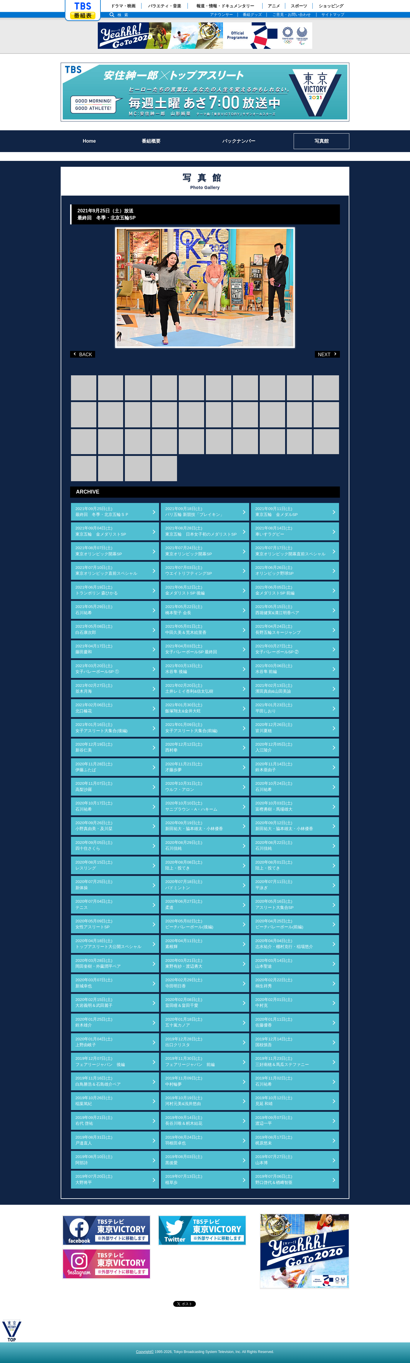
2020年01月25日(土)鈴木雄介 (94, 1022)
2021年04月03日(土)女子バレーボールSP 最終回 (191, 649)
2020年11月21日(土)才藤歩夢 (183, 767)
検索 (124, 15)
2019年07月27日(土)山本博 (273, 1159)
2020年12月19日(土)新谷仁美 (94, 747)
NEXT (318, 354)
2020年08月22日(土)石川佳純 (273, 845)
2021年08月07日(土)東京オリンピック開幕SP (98, 551)
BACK (83, 354)
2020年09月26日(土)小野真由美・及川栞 (94, 826)
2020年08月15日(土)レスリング (94, 865)
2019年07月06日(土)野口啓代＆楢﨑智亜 (273, 1179)
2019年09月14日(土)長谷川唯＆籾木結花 (183, 1120)
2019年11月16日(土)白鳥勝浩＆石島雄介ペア (98, 1081)
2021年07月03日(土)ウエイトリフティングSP (188, 570)
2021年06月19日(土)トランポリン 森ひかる (96, 590)
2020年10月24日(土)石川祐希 (273, 786)
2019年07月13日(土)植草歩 (183, 1179)
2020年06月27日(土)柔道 (183, 904)
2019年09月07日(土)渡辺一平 (273, 1120)
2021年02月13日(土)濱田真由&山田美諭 (273, 688)
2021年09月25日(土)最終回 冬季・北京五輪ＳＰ (102, 511)
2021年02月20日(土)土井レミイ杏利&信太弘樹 (189, 688)
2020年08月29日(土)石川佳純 (183, 845)
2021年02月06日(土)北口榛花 (94, 708)
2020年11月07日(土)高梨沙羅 (94, 786)
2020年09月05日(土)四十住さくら (94, 845)
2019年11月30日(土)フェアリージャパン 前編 (190, 1061)
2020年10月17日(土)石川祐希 (94, 806)
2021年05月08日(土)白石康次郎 (94, 629)
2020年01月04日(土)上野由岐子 (94, 1042)
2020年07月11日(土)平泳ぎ (273, 884)
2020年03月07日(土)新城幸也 (94, 983)
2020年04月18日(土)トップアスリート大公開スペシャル (108, 944)
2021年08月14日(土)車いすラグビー (273, 531)
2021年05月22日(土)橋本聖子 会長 (183, 609)
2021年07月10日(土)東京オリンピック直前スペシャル (106, 570)
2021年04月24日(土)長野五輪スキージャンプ (278, 629)
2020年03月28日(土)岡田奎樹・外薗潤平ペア (98, 963)
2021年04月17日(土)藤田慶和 (94, 649)
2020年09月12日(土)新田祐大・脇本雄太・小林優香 (284, 826)
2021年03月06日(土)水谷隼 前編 (273, 669)
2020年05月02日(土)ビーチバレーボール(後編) (189, 924)
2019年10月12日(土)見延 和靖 (273, 1101)
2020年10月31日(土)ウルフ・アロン (183, 786)
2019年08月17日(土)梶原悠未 (273, 1140)
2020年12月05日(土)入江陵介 (273, 747)
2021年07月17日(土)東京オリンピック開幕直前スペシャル (290, 551)
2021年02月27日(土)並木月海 (94, 688)
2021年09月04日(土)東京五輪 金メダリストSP (100, 531)
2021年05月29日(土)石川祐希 (94, 609)
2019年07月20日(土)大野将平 (94, 1179)
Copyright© (145, 1352)
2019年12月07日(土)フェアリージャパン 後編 (100, 1061)
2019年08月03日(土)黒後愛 (183, 1159)
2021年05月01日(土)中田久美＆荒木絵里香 (185, 629)
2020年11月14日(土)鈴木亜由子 (273, 767)
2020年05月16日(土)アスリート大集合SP (274, 904)
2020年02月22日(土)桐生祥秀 (273, 983)
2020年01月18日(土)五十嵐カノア (183, 1022)
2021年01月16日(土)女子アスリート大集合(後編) (101, 727)
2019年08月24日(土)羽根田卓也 (183, 1140)
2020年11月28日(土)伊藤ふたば (94, 767)
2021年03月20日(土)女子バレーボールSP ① (97, 669)
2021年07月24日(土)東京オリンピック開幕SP (188, 551)
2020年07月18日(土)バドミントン (183, 884)
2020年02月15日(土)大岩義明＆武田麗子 (94, 1002)
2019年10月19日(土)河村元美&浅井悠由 (183, 1101)
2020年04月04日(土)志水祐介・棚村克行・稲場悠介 (284, 944)
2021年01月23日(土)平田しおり (273, 708)
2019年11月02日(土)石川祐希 (273, 1081)
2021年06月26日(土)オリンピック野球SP (274, 570)
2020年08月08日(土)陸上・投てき (183, 865)
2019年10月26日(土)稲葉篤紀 (94, 1101)
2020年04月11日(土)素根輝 (183, 944)
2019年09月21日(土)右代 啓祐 (94, 1120)
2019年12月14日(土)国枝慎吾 (273, 1042)
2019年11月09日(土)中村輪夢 (183, 1081)
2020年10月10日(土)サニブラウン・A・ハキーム (191, 806)
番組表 (82, 15)
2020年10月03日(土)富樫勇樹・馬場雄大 (273, 806)
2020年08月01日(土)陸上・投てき (273, 865)
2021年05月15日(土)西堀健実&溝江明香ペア (277, 609)
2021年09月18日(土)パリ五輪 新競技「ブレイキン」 (194, 511)
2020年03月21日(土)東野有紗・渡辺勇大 (183, 963)
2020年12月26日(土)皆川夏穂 (273, 727)
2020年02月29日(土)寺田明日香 (183, 983)
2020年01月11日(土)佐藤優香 (273, 1022)
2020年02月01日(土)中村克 (273, 1002)
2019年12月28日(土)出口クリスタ (183, 1042)
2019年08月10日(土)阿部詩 (94, 1159)
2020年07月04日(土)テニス (94, 904)
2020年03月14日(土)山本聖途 (273, 963)
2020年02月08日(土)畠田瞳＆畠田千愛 (183, 1002)
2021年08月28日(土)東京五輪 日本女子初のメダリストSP (201, 531)
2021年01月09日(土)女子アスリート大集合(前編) (191, 727)
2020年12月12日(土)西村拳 (183, 747)
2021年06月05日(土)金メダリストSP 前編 (275, 590)
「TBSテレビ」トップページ (83, 6)
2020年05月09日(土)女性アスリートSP (94, 924)
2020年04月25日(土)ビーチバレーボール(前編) (279, 924)
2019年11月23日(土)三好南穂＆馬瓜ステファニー (282, 1061)
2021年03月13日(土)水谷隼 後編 (183, 669)
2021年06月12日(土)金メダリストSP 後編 (185, 590)
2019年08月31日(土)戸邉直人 (94, 1140)
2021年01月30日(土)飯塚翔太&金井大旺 (183, 708)
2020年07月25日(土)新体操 (94, 884)
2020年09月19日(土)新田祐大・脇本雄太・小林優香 (194, 826)
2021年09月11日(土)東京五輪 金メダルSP (276, 511)
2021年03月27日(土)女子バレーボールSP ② (277, 649)
